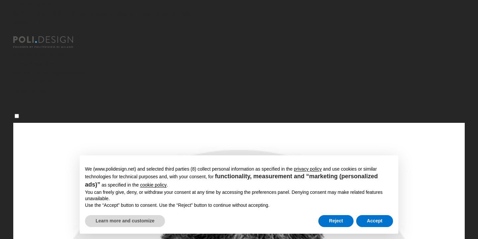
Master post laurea (38, 54)
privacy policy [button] (308, 169)
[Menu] (17, 116)
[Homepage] (49, 42)
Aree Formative (33, 81)
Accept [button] (374, 220)
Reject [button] (336, 220)
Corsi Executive (33, 63)
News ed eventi (33, 90)
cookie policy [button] (153, 185)
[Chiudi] (17, 32)
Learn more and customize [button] (125, 220)
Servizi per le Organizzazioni (50, 72)
